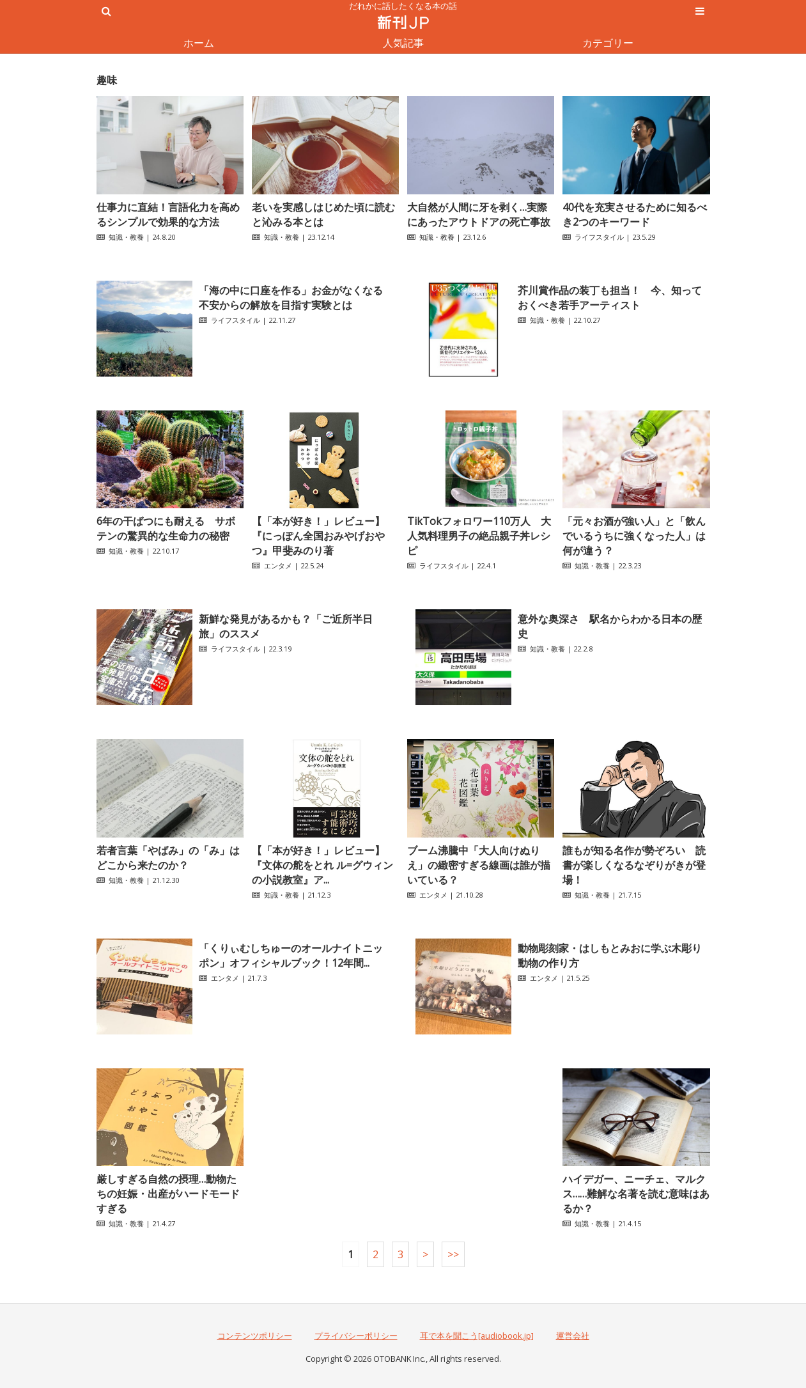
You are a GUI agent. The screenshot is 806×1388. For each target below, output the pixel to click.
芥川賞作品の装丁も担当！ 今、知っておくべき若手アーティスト (610, 297)
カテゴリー (607, 43)
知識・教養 (126, 237)
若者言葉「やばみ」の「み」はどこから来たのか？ (168, 857)
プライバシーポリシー (356, 1335)
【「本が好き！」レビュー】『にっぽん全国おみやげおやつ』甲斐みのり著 (318, 536)
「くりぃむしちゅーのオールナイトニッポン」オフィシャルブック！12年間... (291, 955)
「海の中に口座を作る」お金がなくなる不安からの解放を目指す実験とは (291, 297)
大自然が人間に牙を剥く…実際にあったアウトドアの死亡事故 (478, 214)
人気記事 (403, 43)
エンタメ (278, 565)
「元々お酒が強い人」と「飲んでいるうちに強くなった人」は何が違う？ (634, 536)
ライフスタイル (599, 237)
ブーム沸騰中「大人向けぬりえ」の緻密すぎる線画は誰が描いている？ (478, 865)
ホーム (198, 43)
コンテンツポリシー (254, 1335)
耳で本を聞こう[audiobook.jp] (477, 1335)
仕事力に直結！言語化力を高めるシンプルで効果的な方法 (168, 214)
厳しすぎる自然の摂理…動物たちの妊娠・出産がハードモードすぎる (168, 1193)
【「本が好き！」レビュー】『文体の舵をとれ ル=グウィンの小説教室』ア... (322, 865)
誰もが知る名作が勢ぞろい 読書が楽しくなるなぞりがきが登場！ (634, 865)
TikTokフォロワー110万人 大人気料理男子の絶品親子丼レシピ (479, 536)
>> (453, 1254)
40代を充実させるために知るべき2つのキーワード (634, 214)
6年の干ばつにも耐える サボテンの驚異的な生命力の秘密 (166, 528)
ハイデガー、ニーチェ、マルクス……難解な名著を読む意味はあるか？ (635, 1193)
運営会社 (572, 1335)
